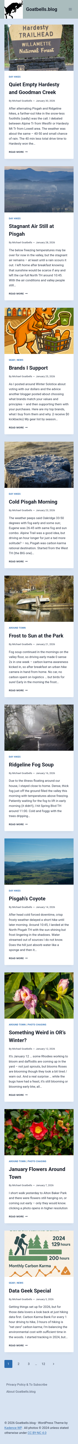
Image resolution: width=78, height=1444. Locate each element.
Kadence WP (13, 1428)
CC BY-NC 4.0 (37, 1433)
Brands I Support (28, 368)
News (20, 360)
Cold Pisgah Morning (33, 502)
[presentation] (39, 48)
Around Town (17, 628)
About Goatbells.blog (21, 1391)
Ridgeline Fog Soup (31, 765)
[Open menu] (70, 9)
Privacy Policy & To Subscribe (26, 1384)
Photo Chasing (37, 1024)
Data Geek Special (30, 1291)
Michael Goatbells (22, 100)
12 (43, 1364)
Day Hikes (15, 77)
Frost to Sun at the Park (36, 636)
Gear (12, 360)
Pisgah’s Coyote (27, 899)
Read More (18, 151)
